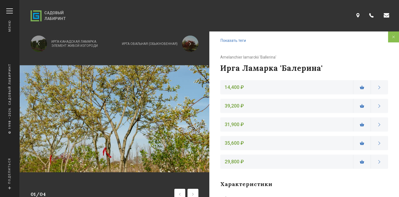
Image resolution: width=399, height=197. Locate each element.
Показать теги (233, 40)
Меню (9, 20)
